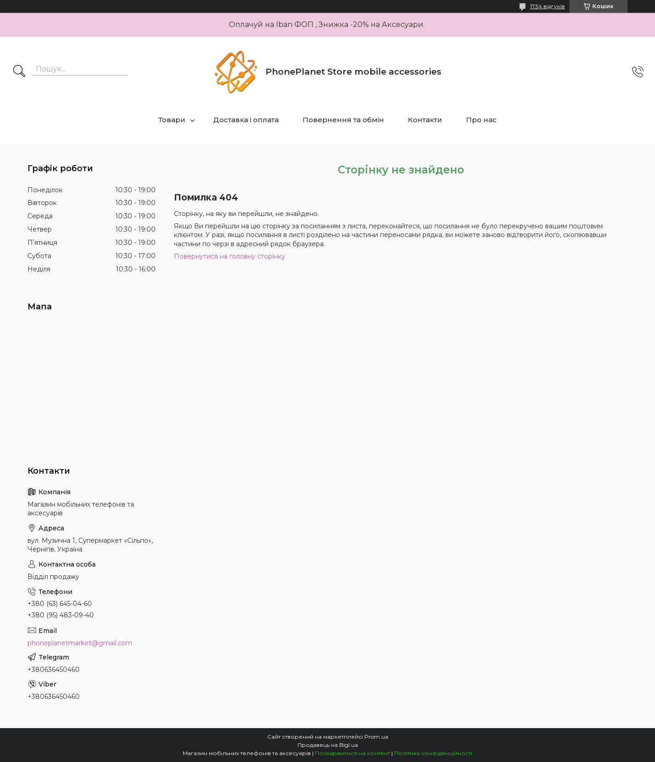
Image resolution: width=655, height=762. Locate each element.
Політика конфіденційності (433, 753)
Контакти (425, 119)
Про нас (481, 119)
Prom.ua (376, 736)
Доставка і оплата (246, 119)
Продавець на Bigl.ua (328, 744)
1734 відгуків (547, 6)
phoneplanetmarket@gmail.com (79, 643)
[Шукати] (19, 72)
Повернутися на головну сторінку (229, 256)
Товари (171, 119)
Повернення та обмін (343, 119)
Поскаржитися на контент (352, 753)
